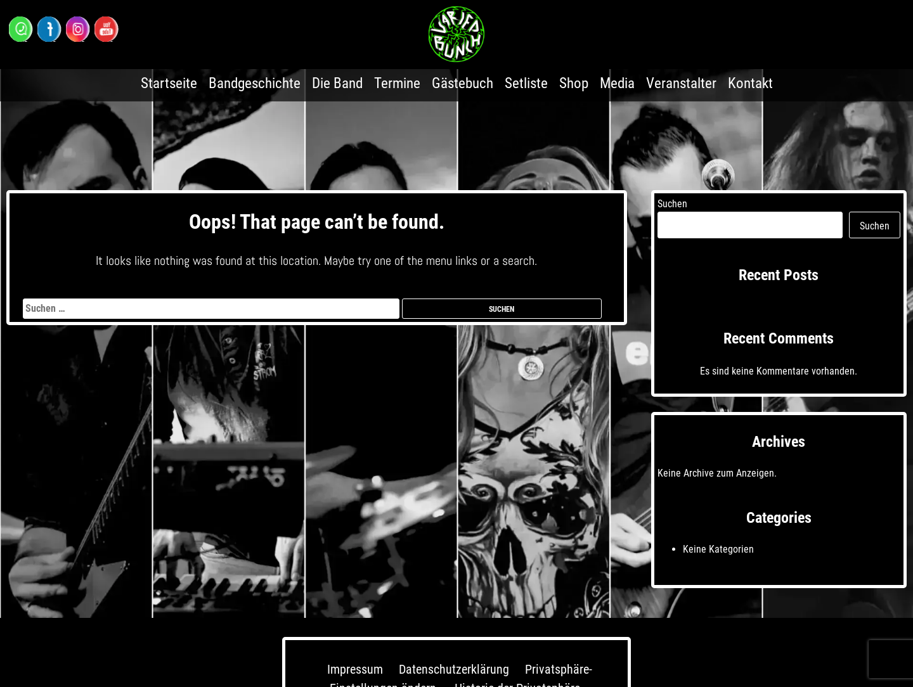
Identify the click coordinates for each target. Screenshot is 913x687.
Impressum (355, 669)
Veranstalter (681, 83)
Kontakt (750, 83)
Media (617, 83)
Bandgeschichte (255, 83)
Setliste (526, 83)
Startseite (169, 83)
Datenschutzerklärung (454, 669)
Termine (397, 83)
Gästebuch (462, 83)
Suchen (672, 204)
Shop (573, 83)
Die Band (337, 83)
